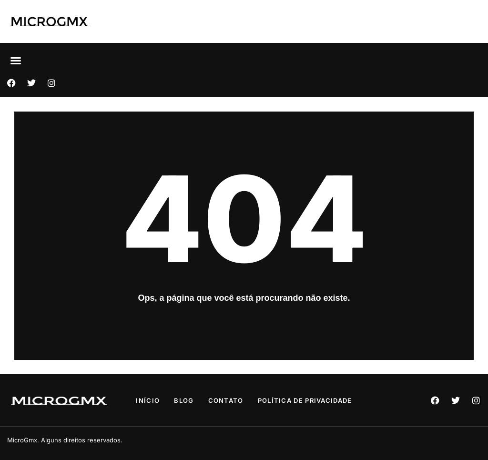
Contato (226, 400)
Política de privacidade (305, 400)
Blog (183, 400)
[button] (15, 60)
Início (148, 400)
